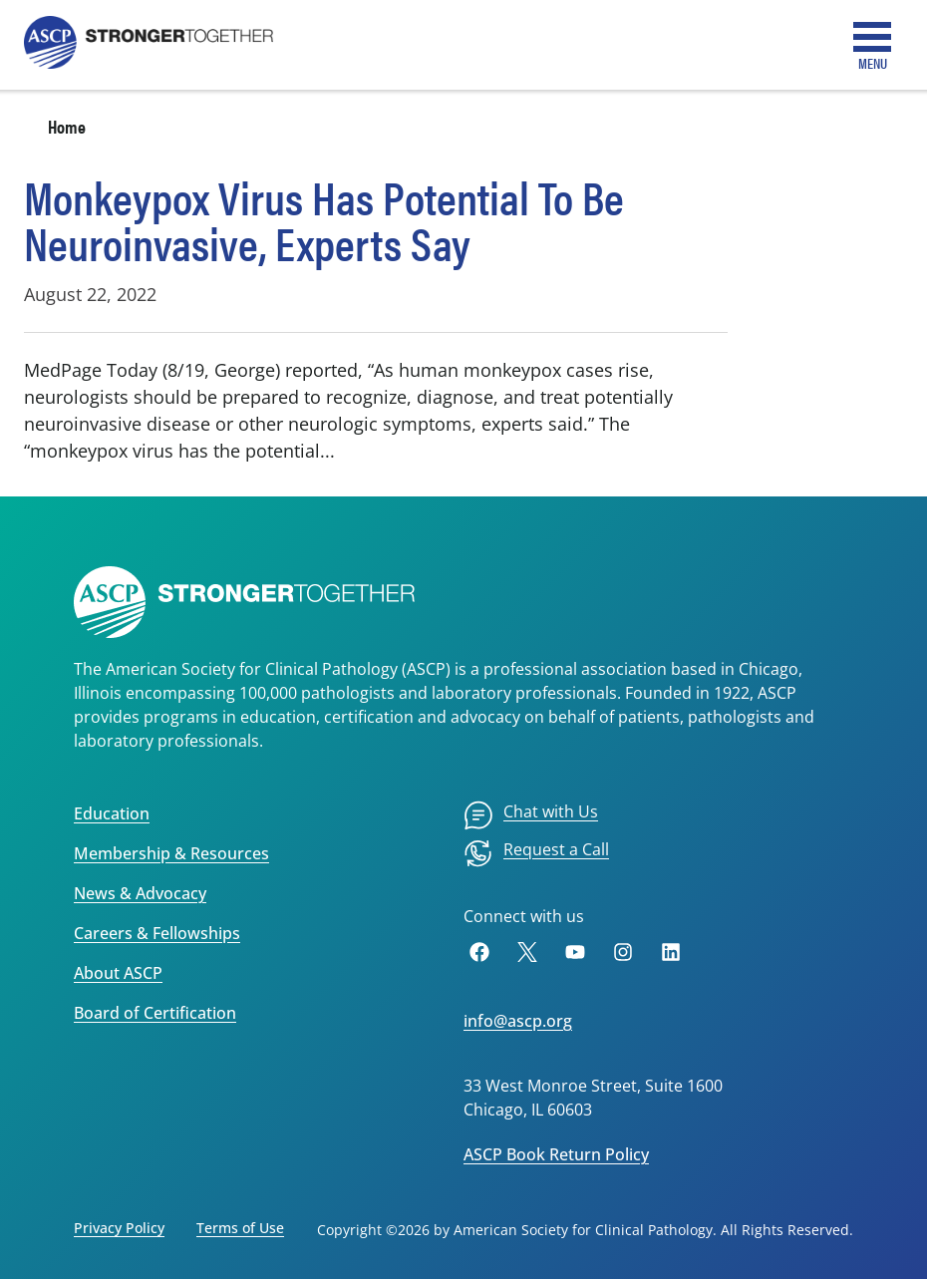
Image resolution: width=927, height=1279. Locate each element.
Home (67, 126)
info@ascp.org (518, 1021)
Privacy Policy (119, 1227)
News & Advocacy (140, 893)
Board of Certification (155, 1013)
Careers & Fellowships (157, 933)
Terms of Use (240, 1227)
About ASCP (118, 973)
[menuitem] (531, 815)
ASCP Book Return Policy (556, 1154)
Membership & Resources (171, 853)
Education (112, 813)
